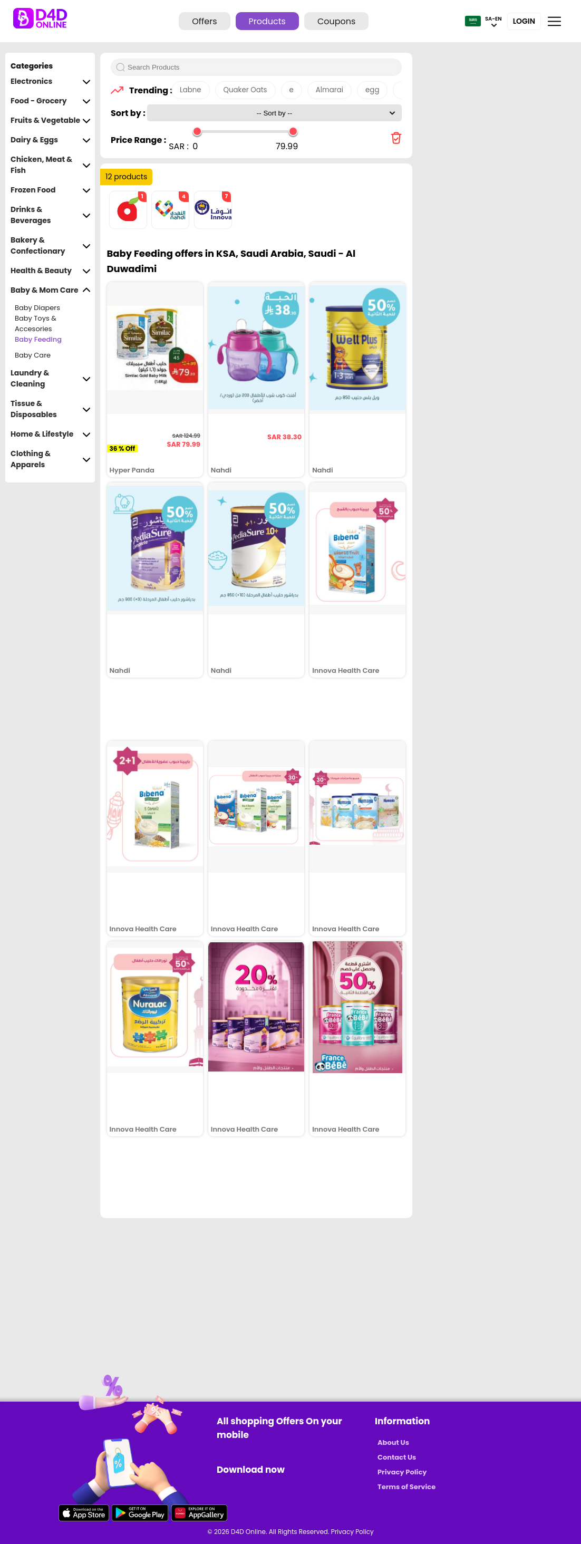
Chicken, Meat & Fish (51, 165)
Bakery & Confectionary (51, 246)
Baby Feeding (38, 339)
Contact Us (396, 1457)
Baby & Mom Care (51, 290)
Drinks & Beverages (51, 215)
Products (267, 21)
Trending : (147, 90)
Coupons (336, 21)
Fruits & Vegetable (51, 120)
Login (524, 21)
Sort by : (129, 113)
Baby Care (33, 355)
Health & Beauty (51, 270)
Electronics (51, 81)
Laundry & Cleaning (51, 379)
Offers (204, 21)
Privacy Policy (402, 1472)
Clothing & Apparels (51, 459)
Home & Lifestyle (51, 434)
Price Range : (138, 140)
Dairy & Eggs (51, 140)
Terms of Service (406, 1487)
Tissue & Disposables (51, 409)
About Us (393, 1442)
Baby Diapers (37, 308)
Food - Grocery (51, 101)
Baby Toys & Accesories (35, 324)
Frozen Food (51, 190)
